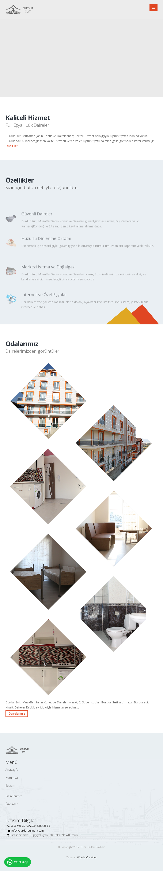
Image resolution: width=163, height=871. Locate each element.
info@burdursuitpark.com (27, 830)
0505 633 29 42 (20, 825)
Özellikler (13, 146)
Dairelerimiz (17, 713)
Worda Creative (86, 857)
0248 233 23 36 (41, 825)
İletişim (10, 786)
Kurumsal (11, 778)
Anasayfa (11, 770)
